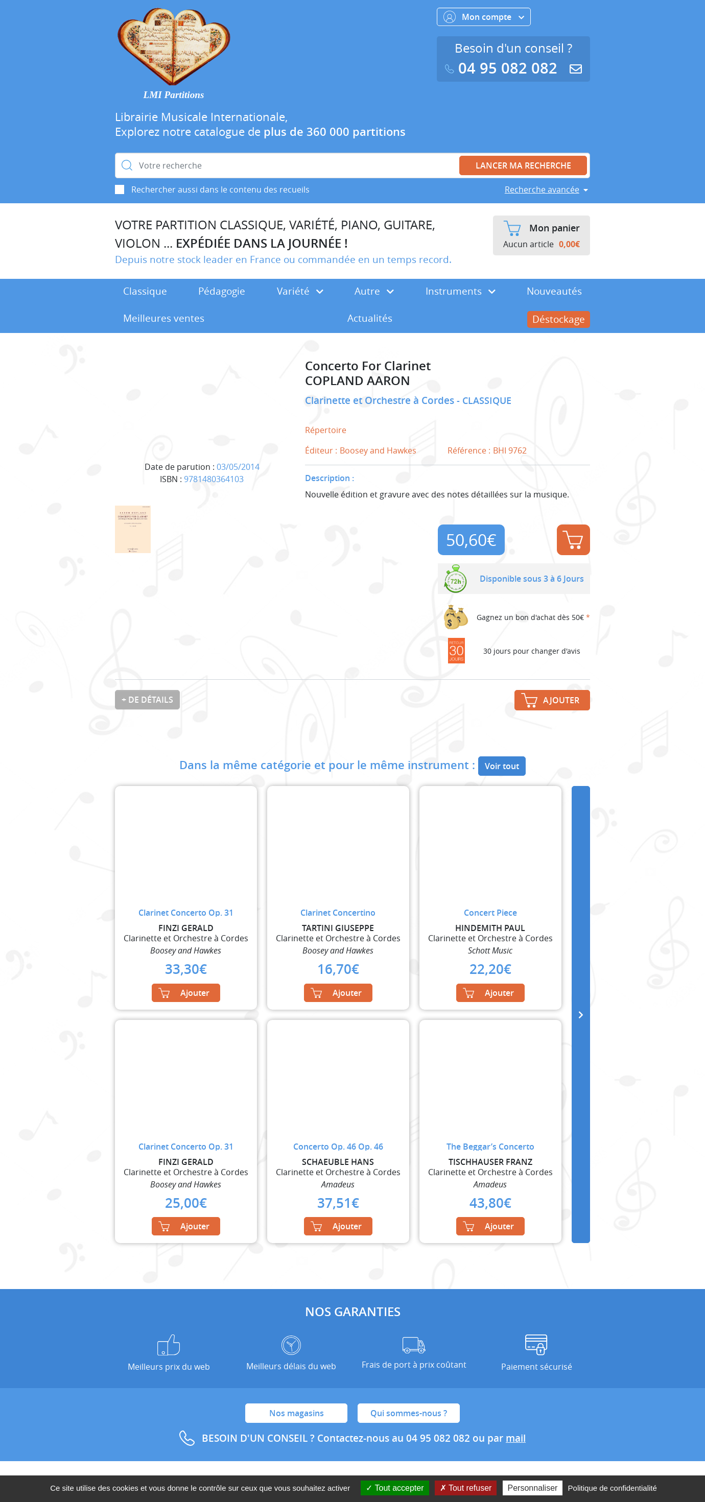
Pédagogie (221, 291)
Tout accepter (395, 1488)
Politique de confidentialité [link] (612, 1488)
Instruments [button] (461, 291)
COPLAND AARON (357, 380)
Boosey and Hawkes (378, 450)
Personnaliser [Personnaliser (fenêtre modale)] (533, 1488)
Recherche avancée (542, 189)
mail (516, 1438)
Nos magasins (296, 1413)
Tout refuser (466, 1488)
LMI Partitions (174, 94)
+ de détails (147, 699)
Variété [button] (300, 291)
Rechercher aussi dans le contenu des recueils (220, 189)
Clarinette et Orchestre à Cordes (381, 400)
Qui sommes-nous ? (408, 1413)
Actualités (369, 318)
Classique (145, 291)
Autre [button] (374, 291)
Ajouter (572, 540)
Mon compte (483, 17)
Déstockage (558, 319)
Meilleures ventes (163, 318)
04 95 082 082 (503, 68)
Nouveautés (554, 291)
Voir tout (502, 766)
